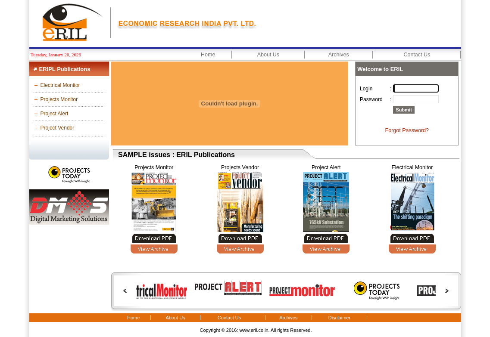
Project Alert (55, 114)
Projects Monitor (59, 99)
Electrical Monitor (60, 85)
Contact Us (416, 55)
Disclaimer (339, 317)
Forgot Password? (407, 130)
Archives (338, 55)
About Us (268, 55)
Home (208, 55)
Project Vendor (58, 128)
